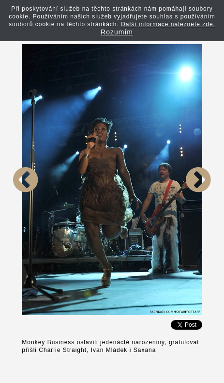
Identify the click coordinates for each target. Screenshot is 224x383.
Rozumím (117, 32)
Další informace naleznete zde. (168, 24)
